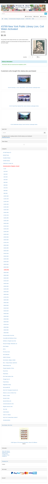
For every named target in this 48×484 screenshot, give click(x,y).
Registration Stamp (7, 384)
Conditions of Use (5, 455)
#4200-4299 (5, 283)
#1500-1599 (5, 209)
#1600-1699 (5, 212)
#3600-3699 (5, 267)
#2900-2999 (5, 248)
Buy (38, 57)
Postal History (6, 381)
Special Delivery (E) (7, 401)
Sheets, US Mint (6, 395)
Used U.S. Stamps (7, 414)
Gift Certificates (6, 354)
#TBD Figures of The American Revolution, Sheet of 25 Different (24, 442)
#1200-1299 (5, 201)
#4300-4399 (5, 286)
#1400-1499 (5, 207)
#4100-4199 (5, 280)
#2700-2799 (5, 242)
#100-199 (5, 171)
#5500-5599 (5, 319)
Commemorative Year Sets (8, 335)
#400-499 (5, 179)
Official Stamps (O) (7, 365)
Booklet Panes (6, 155)
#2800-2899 (5, 245)
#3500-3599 (5, 264)
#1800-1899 (5, 217)
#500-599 (5, 182)
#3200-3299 (5, 256)
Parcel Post (5, 370)
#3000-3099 (5, 250)
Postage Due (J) (6, 379)
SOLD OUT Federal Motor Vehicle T (10, 417)
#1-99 (4, 168)
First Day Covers (6, 351)
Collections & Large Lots (8, 163)
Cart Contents (28, 16)
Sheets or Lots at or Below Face (9, 392)
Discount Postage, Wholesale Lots (10, 343)
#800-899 (5, 190)
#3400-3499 (5, 261)
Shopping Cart (5, 461)
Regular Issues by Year (8, 406)
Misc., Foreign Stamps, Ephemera (10, 362)
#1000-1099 (5, 196)
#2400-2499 (5, 234)
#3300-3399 (5, 258)
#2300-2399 (5, 231)
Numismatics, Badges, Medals (9, 360)
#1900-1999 (5, 220)
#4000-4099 (5, 278)
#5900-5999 (5, 329)
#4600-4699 (5, 294)
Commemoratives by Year (8, 403)
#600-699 (5, 185)
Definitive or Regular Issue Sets (9, 340)
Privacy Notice (5, 453)
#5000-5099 (5, 305)
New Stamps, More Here (7, 425)
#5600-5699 (5, 321)
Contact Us (4, 456)
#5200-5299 (5, 310)
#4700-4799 (5, 297)
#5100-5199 (5, 308)
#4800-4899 (5, 299)
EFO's (4, 349)
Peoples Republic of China (8, 368)
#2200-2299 (5, 228)
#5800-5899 (5, 327)
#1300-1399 (5, 204)
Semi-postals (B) (6, 387)
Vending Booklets (6, 420)
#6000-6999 (5, 332)
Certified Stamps (6, 160)
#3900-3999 (5, 275)
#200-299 (5, 174)
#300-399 (5, 176)
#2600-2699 (5, 239)
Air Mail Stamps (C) (7, 152)
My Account (43, 16)
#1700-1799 (5, 215)
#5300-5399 (5, 313)
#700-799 (5, 187)
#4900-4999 (5, 302)
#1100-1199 (5, 198)
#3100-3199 (5, 253)
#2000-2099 (5, 223)
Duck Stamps (5, 346)
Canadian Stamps (6, 157)
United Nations (6, 411)
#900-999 (5, 193)
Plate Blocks (5, 373)
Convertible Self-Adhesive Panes (10, 338)
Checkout (36, 16)
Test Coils (5, 409)
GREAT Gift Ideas (6, 357)
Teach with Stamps (6, 451)
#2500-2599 (5, 237)
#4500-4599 (5, 291)
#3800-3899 (5, 272)
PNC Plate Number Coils (8, 376)
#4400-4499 (5, 289)
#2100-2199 (5, 226)
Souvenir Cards (6, 398)
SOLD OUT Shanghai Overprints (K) (10, 390)
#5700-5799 (5, 324)
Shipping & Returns (6, 452)
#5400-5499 (5, 316)
